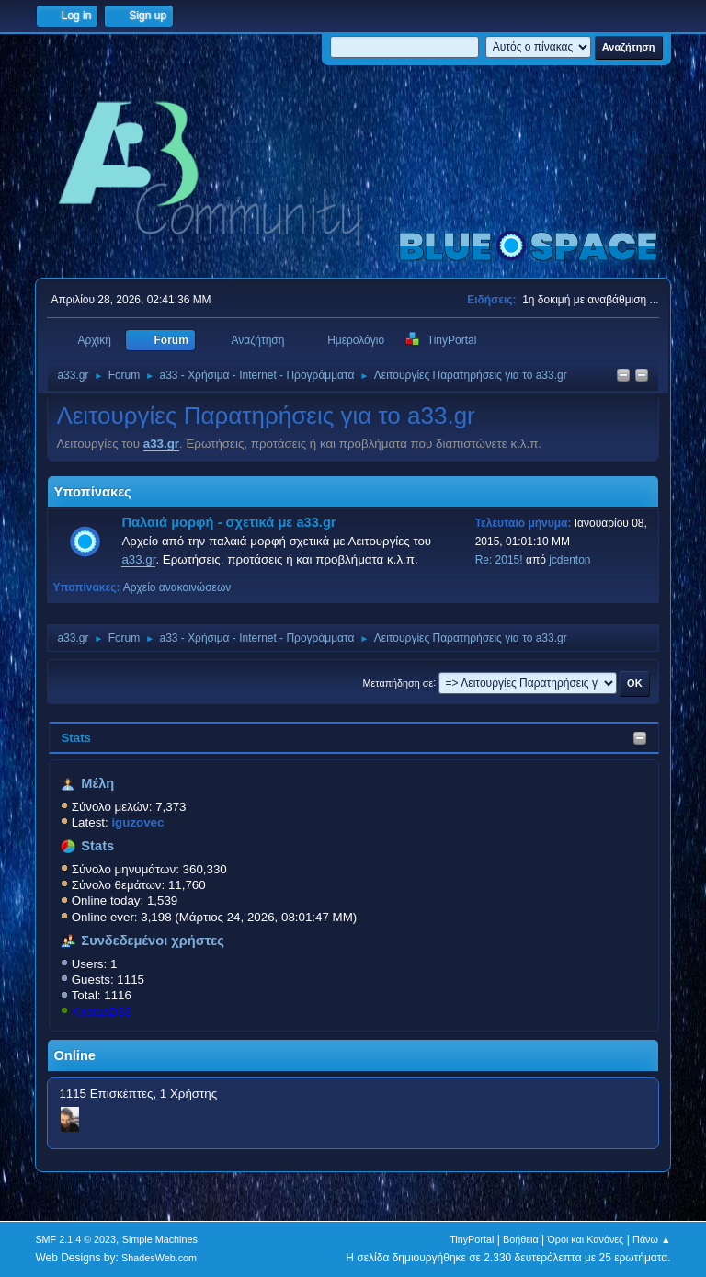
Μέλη (97, 783)
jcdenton (569, 559)
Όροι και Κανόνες (585, 1239)
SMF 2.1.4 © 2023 (75, 1239)
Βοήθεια (521, 1239)
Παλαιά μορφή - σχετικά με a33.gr (228, 522)
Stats (76, 738)
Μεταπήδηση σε (398, 682)
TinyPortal (472, 1239)
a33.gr (161, 443)
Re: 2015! (499, 559)
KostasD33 (101, 1012)
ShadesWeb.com (159, 1257)
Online (74, 1055)
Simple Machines (160, 1239)
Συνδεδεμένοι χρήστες (152, 940)
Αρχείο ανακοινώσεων (177, 587)
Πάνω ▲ (651, 1239)
